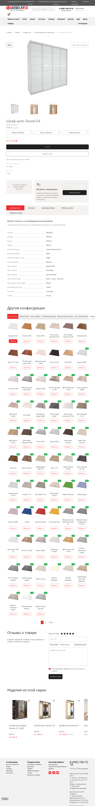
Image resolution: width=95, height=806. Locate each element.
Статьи (29, 773)
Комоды (11, 23)
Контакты (86, 1)
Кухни (24, 19)
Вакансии (9, 771)
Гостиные (41, 19)
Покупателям (49, 1)
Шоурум (14, 1)
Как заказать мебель (34, 764)
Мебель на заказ (13, 19)
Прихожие (61, 19)
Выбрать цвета (47, 154)
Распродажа (82, 23)
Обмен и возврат (33, 771)
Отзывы (25, 1)
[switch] (50, 668)
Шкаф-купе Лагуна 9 (69, 725)
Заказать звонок (66, 10)
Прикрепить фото (80, 644)
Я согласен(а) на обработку (68, 670)
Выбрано (13, 341)
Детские (71, 19)
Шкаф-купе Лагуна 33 (44, 725)
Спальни (51, 19)
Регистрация (53, 764)
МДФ (78, 19)
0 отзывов (15, 128)
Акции (10, 1)
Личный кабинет (56, 762)
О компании (12, 762)
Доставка (30, 766)
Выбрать (27, 341)
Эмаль (85, 19)
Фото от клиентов (12, 764)
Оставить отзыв (55, 676)
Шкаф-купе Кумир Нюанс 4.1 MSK (17, 727)
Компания (20, 1)
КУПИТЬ (47, 147)
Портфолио (42, 1)
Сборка (29, 769)
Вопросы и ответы (33, 775)
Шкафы (32, 19)
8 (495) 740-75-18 (66, 8)
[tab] (15, 208)
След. (51, 622)
